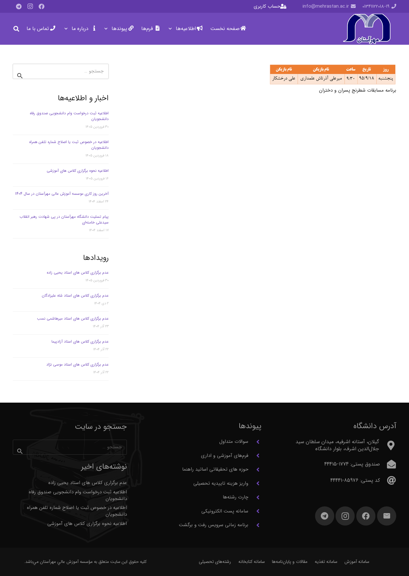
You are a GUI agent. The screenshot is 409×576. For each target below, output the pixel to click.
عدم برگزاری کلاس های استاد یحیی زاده (78, 272)
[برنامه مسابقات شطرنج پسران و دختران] (333, 74)
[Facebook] (41, 6)
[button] (171, 29)
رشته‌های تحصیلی (215, 561)
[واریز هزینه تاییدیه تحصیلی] (254, 483)
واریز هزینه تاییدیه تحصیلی (220, 483)
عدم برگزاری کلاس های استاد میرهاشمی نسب (73, 318)
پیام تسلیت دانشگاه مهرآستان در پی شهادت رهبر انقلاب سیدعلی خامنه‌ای (64, 219)
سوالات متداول (233, 441)
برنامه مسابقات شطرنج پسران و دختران (357, 90)
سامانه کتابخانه (251, 561)
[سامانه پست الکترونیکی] (254, 511)
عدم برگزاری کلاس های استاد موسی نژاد (77, 364)
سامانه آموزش (356, 561)
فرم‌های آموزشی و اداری (224, 455)
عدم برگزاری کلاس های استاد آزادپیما (80, 341)
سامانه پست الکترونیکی (224, 511)
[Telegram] (18, 6)
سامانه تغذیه (326, 561)
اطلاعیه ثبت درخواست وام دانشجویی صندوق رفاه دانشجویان (69, 116)
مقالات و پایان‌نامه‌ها (289, 561)
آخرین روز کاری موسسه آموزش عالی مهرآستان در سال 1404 (62, 194)
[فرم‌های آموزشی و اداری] (254, 455)
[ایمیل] (386, 516)
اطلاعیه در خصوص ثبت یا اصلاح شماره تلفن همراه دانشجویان (69, 145)
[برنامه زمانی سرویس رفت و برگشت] (254, 525)
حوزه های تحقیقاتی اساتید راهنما (215, 469)
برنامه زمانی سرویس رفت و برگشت (213, 525)
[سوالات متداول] (254, 442)
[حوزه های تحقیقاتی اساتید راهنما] (254, 469)
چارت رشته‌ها (235, 497)
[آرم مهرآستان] (366, 29)
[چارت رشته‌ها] (254, 497)
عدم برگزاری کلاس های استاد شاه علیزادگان (75, 295)
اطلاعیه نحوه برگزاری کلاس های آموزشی (78, 171)
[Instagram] (30, 6)
